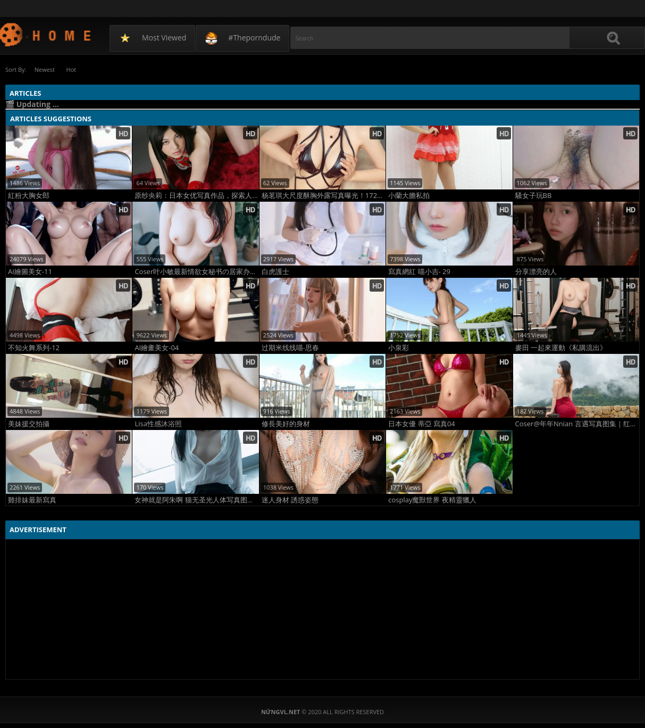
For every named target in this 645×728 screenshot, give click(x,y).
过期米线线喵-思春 (290, 347)
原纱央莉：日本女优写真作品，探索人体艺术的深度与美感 (196, 195)
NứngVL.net (46, 34)
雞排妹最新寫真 (32, 499)
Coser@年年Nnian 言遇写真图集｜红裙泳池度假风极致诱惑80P (577, 423)
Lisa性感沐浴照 (158, 423)
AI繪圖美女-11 (30, 271)
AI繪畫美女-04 (157, 347)
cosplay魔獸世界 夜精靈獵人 (432, 499)
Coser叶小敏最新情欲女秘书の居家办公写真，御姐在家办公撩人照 (196, 271)
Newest (45, 69)
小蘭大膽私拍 (409, 195)
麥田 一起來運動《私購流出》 (561, 347)
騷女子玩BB (533, 195)
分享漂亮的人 (536, 271)
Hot (74, 69)
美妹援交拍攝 (28, 423)
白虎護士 (275, 271)
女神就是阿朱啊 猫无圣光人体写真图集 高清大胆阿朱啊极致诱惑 (196, 499)
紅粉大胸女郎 (28, 195)
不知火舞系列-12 (34, 347)
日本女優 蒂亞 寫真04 (421, 423)
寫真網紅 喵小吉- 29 (419, 271)
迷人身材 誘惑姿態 (290, 499)
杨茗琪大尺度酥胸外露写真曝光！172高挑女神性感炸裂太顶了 (324, 195)
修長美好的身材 (286, 423)
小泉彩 (398, 347)
